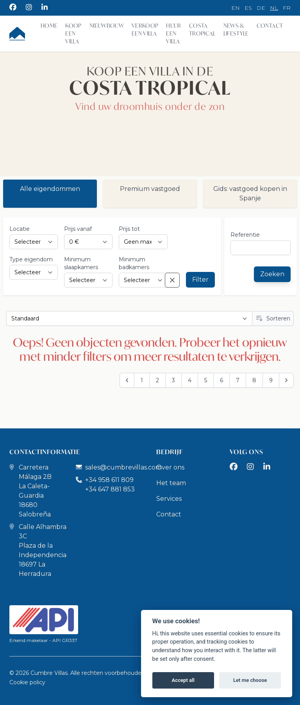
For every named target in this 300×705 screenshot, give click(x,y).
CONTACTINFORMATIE (44, 452)
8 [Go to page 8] (254, 380)
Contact (270, 25)
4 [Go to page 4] (189, 380)
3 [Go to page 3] (173, 380)
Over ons (170, 467)
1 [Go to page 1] (142, 380)
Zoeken (272, 274)
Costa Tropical (202, 29)
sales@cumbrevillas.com (123, 467)
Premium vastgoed (150, 188)
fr (287, 7)
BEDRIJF (169, 452)
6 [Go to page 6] (221, 380)
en (235, 7)
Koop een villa (73, 33)
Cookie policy (27, 682)
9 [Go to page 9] (271, 380)
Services (169, 498)
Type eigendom (31, 259)
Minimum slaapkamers (81, 263)
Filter (200, 279)
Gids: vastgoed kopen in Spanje (250, 193)
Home (49, 25)
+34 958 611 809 (105, 480)
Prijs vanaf (78, 228)
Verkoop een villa (145, 29)
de (261, 7)
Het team (171, 483)
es (248, 7)
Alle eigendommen (50, 188)
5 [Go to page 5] (205, 380)
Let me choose (250, 680)
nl (274, 7)
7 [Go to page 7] (237, 380)
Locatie (19, 228)
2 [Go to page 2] (157, 380)
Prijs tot (129, 228)
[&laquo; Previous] (127, 380)
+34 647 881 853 (110, 489)
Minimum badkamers (134, 263)
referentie (245, 234)
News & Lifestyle (236, 29)
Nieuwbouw (106, 25)
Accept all (183, 680)
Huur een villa (173, 33)
